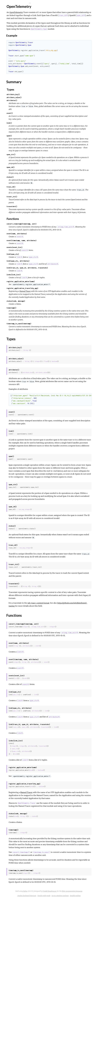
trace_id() (44, 225)
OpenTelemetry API (18, 9)
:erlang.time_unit (70, 742)
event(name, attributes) (50, 284)
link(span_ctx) (46, 305)
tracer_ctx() (45, 238)
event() (43, 125)
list (48, 797)
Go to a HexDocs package (59, 1052)
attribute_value (74, 443)
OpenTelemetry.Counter (16, 41)
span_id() (43, 200)
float (79, 430)
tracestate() (45, 248)
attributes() (45, 109)
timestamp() (44, 367)
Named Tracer (58, 345)
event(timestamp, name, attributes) (54, 291)
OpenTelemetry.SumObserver (18, 50)
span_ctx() (44, 184)
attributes (59, 764)
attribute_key (60, 443)
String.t (59, 418)
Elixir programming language (79, 1045)
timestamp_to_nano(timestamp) (52, 389)
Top (9, 30)
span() (42, 156)
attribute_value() (47, 106)
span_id (57, 849)
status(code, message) (49, 360)
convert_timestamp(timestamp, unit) (54, 271)
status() (43, 213)
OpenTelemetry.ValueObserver (18, 62)
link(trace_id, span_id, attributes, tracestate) (60, 321)
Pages (7, 17)
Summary (11, 32)
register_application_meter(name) (54, 335)
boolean (44, 432)
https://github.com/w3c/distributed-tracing (59, 718)
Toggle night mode (75, 1049)
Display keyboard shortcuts (58, 1049)
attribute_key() (46, 103)
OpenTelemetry (12, 26)
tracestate (78, 849)
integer (70, 430)
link (68, 813)
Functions (13, 37)
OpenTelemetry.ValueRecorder (18, 65)
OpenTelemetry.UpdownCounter (19, 56)
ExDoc (66, 1042)
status (67, 952)
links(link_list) (47, 328)
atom (63, 894)
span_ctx (48, 813)
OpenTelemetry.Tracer (15, 53)
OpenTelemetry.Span (14, 47)
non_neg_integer (57, 610)
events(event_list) (47, 298)
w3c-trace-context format (71, 715)
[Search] (16, 3)
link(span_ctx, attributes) (51, 311)
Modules (9, 20)
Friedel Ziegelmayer (57, 1045)
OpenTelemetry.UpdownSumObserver (21, 59)
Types (12, 35)
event (70, 764)
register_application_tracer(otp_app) (55, 342)
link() (42, 138)
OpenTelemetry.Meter (15, 44)
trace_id (48, 849)
